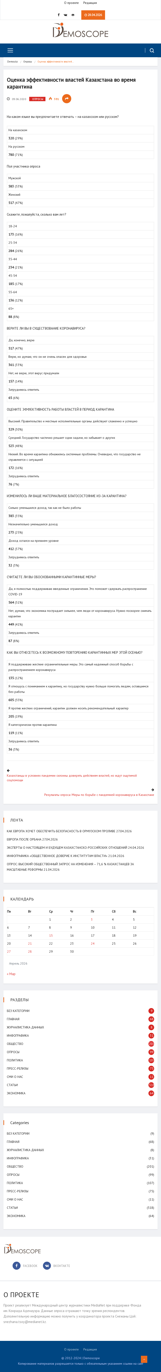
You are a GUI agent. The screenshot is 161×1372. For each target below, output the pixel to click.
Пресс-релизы (17, 1068)
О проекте (71, 3)
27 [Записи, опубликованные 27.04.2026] (9, 951)
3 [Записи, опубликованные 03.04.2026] (92, 919)
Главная (13, 1019)
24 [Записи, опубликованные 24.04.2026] (93, 943)
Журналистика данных (25, 1027)
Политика (15, 1060)
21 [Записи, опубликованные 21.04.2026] (30, 943)
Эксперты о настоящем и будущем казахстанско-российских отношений (67, 848)
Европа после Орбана (24, 839)
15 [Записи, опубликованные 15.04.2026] (51, 935)
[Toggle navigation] (8, 50)
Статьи (12, 1085)
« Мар (11, 974)
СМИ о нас (15, 1077)
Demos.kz (12, 61)
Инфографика (18, 1035)
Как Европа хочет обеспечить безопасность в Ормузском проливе (61, 831)
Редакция (90, 3)
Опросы (27, 61)
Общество (15, 1044)
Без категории (18, 1011)
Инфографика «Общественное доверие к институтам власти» (57, 856)
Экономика (16, 1093)
